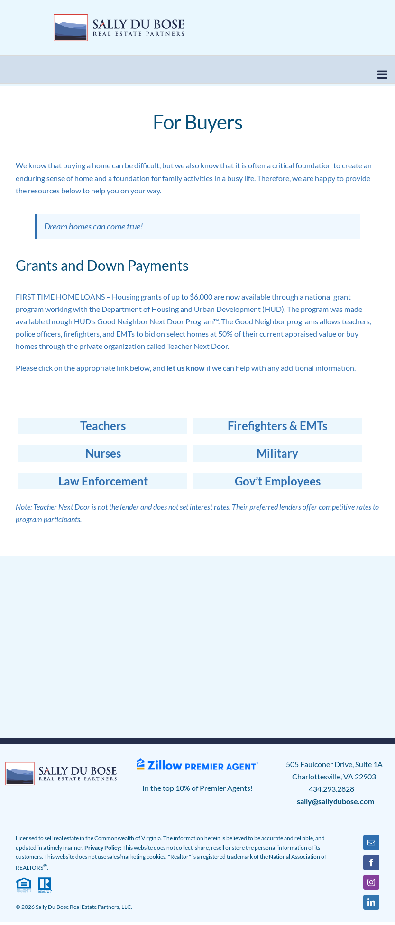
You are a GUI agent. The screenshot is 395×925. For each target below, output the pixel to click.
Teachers (103, 425)
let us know (185, 367)
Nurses (103, 453)
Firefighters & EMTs (277, 425)
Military (277, 453)
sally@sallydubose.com (335, 801)
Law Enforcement (103, 481)
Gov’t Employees (278, 481)
